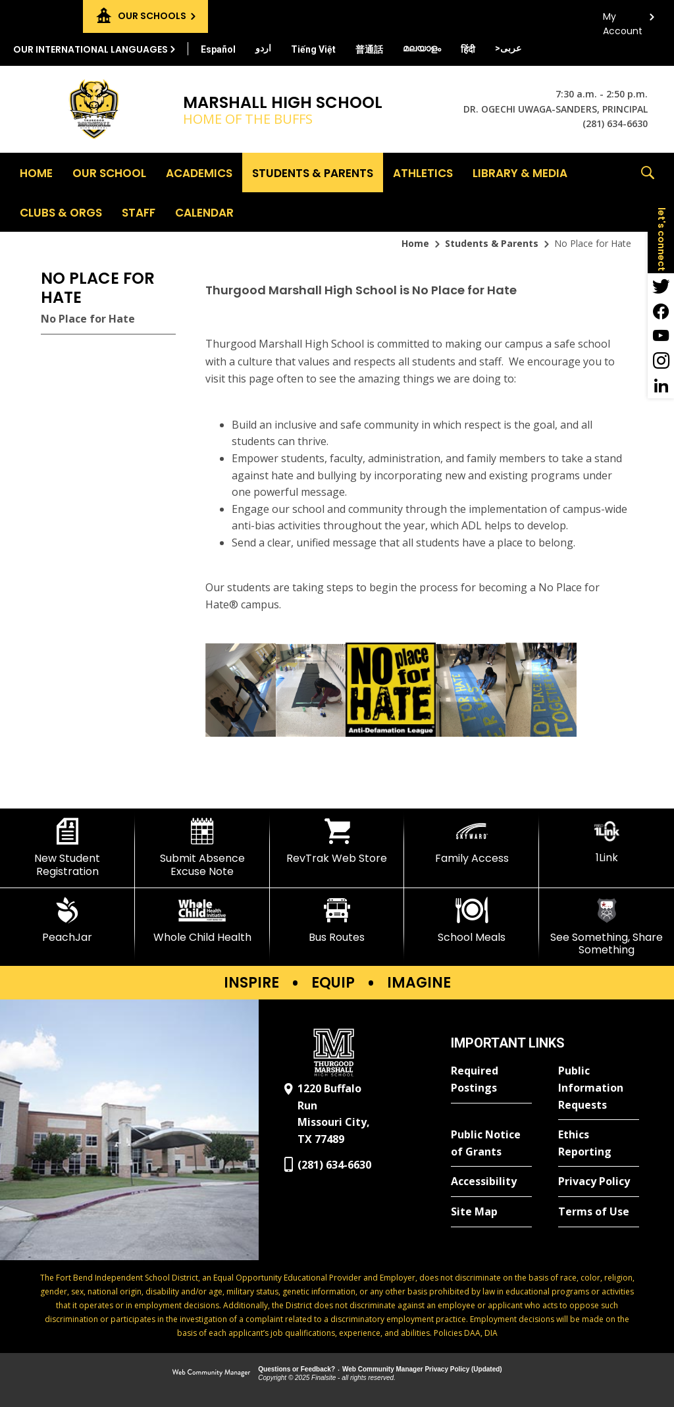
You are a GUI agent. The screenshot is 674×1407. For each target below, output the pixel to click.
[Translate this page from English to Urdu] (263, 48)
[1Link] (606, 841)
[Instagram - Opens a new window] (661, 361)
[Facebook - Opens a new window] (661, 311)
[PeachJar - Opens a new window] (67, 920)
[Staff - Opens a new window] (138, 212)
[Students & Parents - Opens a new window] (312, 172)
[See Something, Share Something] (606, 927)
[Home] (36, 172)
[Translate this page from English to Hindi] (468, 49)
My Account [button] (622, 20)
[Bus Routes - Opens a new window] (337, 920)
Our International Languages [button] (90, 49)
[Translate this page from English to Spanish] (218, 49)
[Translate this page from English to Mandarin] (369, 49)
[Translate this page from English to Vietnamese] (313, 49)
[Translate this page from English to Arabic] (508, 48)
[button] (647, 192)
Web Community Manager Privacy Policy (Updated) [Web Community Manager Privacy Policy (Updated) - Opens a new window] (422, 1369)
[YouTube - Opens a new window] (661, 336)
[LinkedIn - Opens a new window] (661, 386)
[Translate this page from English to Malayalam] (422, 48)
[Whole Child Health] (202, 920)
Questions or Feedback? (296, 1369)
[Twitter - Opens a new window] (661, 286)
